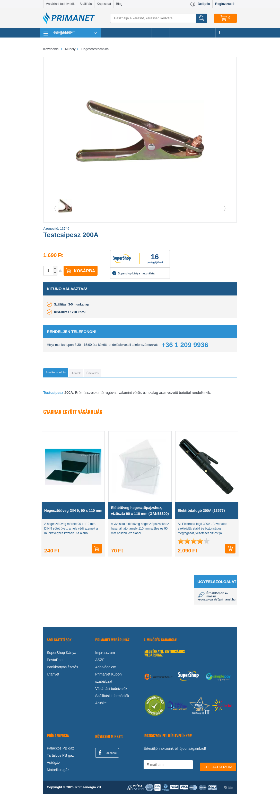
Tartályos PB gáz (60, 757)
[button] (55, 268)
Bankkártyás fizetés (62, 669)
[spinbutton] (48, 270)
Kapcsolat (104, 4)
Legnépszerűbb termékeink (126, 33)
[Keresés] (158, 18)
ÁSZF (99, 661)
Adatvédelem (105, 669)
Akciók (160, 33)
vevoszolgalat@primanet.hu (216, 601)
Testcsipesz (53, 394)
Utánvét (53, 676)
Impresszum (105, 654)
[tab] (64, 373)
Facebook (107, 754)
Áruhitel (101, 704)
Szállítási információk (112, 697)
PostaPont (55, 661)
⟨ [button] (55, 208)
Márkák (179, 33)
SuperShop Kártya (61, 654)
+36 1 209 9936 (185, 345)
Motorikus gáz (58, 772)
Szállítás (86, 4)
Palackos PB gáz (60, 750)
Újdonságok (202, 33)
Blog (119, 4)
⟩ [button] (225, 208)
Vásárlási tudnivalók (60, 4)
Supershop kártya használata (133, 273)
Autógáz (53, 764)
